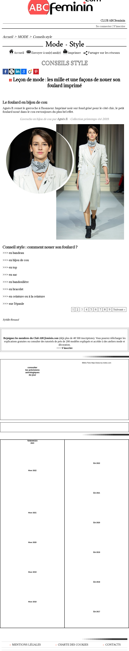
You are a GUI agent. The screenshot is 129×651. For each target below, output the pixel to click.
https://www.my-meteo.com (101, 363)
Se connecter (104, 26)
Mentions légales (24, 644)
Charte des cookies (71, 644)
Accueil (8, 37)
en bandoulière (19, 282)
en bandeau (16, 253)
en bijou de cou (19, 260)
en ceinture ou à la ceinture (27, 296)
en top (13, 267)
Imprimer (72, 53)
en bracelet (16, 289)
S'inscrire (119, 26)
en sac (13, 275)
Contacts (111, 644)
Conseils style (42, 37)
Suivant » (119, 309)
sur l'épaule (16, 304)
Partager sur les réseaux (102, 53)
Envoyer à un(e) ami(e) (44, 53)
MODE (23, 37)
